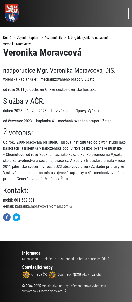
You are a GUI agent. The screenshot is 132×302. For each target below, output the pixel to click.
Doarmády (60, 274)
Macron (50, 291)
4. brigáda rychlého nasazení (87, 38)
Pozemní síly (53, 38)
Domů (7, 38)
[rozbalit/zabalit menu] (122, 13)
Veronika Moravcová (17, 44)
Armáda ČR (34, 274)
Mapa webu (30, 259)
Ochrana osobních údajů (92, 259)
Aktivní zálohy (87, 274)
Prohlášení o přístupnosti (57, 259)
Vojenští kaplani (28, 38)
